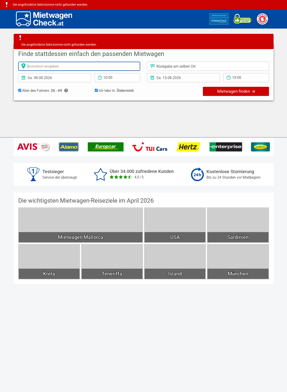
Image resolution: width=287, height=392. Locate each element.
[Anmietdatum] (54, 77)
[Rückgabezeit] (246, 77)
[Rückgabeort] (208, 66)
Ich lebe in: (114, 90)
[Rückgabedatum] (183, 77)
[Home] (44, 18)
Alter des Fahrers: (43, 90)
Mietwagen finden (236, 91)
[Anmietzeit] (117, 77)
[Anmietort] (79, 66)
